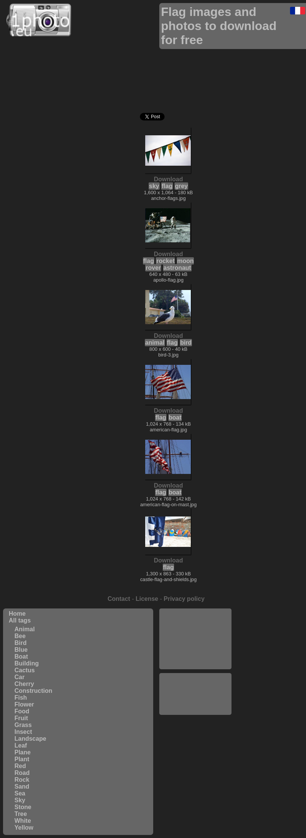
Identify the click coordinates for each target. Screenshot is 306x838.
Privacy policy (184, 599)
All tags (20, 620)
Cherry (24, 684)
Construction (33, 691)
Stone (22, 807)
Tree (20, 814)
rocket (165, 261)
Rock (21, 779)
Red (20, 766)
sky (154, 186)
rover (153, 268)
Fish (20, 697)
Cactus (24, 670)
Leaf (20, 745)
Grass (23, 725)
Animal (24, 629)
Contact (119, 599)
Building (26, 663)
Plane (22, 752)
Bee (19, 636)
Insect (23, 732)
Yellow (23, 827)
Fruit (21, 718)
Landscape (30, 738)
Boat (21, 656)
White (22, 820)
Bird (20, 643)
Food (21, 711)
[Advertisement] (195, 638)
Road (22, 773)
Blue (21, 649)
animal (155, 342)
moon (185, 261)
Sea (19, 793)
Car (19, 677)
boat (175, 417)
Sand (21, 786)
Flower (24, 704)
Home (17, 613)
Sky (19, 800)
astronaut (177, 268)
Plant (21, 759)
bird (186, 342)
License (147, 599)
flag (167, 186)
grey (181, 186)
